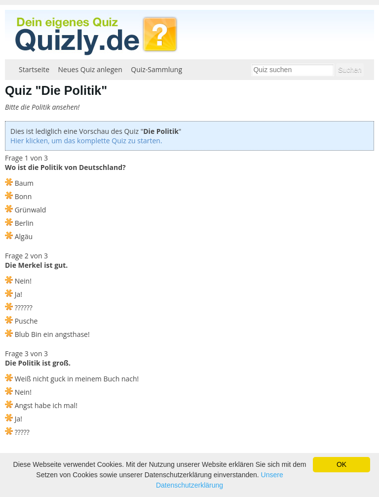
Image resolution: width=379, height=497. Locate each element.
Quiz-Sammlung (156, 69)
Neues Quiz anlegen (90, 69)
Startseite (34, 69)
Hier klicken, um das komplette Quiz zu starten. (86, 140)
